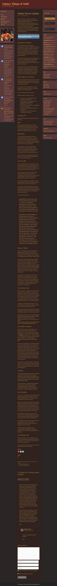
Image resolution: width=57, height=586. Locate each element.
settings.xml (26, 514)
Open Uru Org (46, 87)
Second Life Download (48, 122)
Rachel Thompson (8, 60)
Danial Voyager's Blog (48, 100)
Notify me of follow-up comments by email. (28, 570)
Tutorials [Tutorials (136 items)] (47, 64)
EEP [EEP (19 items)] (53, 46)
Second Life (34, 461)
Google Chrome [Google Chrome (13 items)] (52, 48)
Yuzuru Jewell (46, 114)
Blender (2, 19)
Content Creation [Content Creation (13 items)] (53, 42)
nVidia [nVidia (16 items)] (52, 52)
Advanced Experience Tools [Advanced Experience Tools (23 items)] (49, 37)
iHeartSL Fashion (47, 103)
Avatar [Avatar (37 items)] (51, 40)
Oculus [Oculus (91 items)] (46, 54)
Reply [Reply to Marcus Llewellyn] (20, 524)
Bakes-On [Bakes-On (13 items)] (54, 40)
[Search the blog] (50, 16)
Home (2, 14)
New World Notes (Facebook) (49, 108)
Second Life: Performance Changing (7, 64)
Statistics (3, 24)
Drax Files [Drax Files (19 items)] (52, 44)
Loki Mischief (46, 106)
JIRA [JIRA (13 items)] (54, 48)
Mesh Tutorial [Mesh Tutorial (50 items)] (47, 51)
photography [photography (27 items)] (51, 54)
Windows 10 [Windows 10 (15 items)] (47, 67)
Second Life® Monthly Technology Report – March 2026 (8, 111)
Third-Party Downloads (48, 124)
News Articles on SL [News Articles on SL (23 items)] (47, 52)
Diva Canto (25, 506)
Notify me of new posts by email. (26, 573)
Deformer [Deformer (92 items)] (47, 45)
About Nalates (4, 16)
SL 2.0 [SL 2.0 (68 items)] (50, 62)
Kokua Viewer (21, 461)
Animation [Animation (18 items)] (45, 38)
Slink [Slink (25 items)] (53, 62)
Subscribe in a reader (48, 137)
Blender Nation (47, 75)
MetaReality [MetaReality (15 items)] (53, 51)
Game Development (5, 21)
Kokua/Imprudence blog (24, 81)
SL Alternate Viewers (48, 112)
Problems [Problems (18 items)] (48, 55)
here (34, 521)
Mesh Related (4, 23)
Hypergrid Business (47, 94)
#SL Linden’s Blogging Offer (24, 465)
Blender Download (47, 74)
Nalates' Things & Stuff (15, 3)
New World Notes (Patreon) (49, 109)
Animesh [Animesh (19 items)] (48, 38)
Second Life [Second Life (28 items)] (51, 57)
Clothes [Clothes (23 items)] (49, 42)
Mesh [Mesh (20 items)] (49, 49)
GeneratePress (37, 584)
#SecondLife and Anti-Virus (24, 464)
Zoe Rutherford (7, 79)
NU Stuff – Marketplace (48, 111)
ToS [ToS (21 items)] (55, 62)
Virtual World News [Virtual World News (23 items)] (51, 66)
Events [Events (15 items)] (55, 46)
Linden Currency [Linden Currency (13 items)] (46, 49)
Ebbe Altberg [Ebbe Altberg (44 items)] (49, 46)
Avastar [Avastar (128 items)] (46, 40)
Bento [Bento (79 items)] (46, 42)
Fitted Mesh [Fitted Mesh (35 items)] (46, 48)
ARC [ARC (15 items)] (51, 38)
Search (50, 18)
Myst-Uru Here (46, 85)
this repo (29, 108)
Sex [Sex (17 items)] (47, 62)
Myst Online (46, 84)
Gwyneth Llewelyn (47, 102)
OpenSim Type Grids (28, 461)
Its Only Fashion (47, 105)
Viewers (19, 462)
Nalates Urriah (7, 107)
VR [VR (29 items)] (44, 67)
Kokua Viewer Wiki (23, 84)
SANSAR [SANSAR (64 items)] (46, 57)
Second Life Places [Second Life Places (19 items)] (47, 59)
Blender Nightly (47, 77)
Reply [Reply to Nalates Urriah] (23, 539)
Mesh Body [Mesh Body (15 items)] (52, 49)
